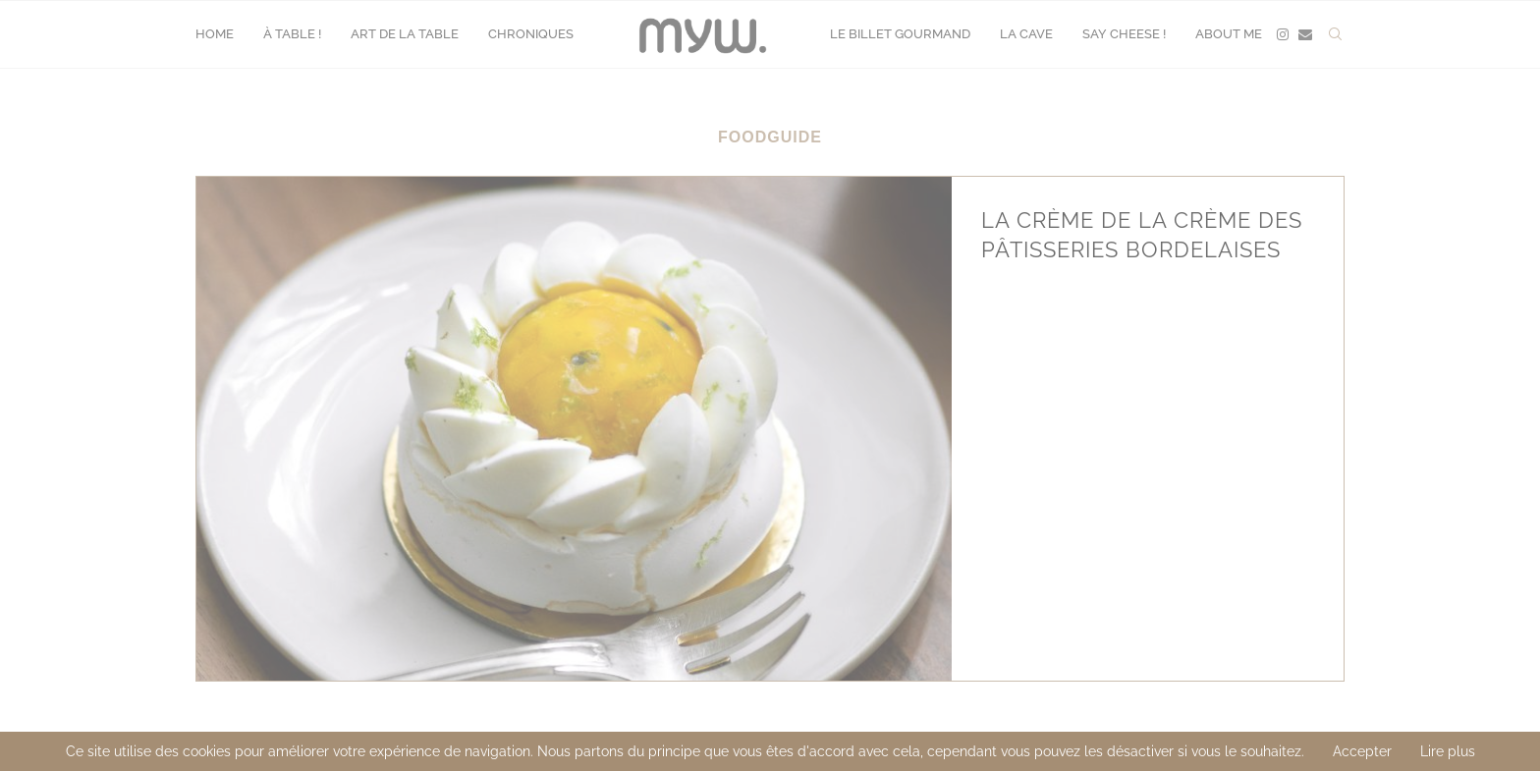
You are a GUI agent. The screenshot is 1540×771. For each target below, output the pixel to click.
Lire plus (1447, 751)
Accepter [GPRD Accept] (1362, 751)
